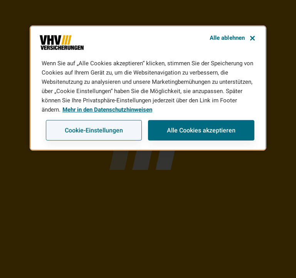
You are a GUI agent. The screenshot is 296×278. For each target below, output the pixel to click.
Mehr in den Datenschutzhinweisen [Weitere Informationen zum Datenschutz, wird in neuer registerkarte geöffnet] (107, 109)
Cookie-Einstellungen (94, 130)
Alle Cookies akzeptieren (201, 130)
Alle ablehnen (227, 37)
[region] (148, 88)
